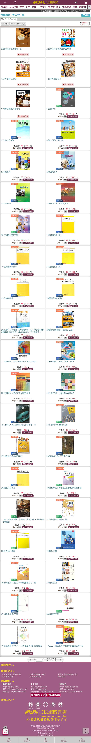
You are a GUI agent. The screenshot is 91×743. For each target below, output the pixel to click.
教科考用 (83, 7)
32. (57, 519)
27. (11, 456)
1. (11, 49)
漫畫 (75, 7)
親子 (58, 7)
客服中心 (27, 740)
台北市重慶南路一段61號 (68, 687)
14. (54, 235)
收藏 (45, 740)
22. (60, 361)
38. (53, 614)
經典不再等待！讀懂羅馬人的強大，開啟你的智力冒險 (77, 11)
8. (55, 140)
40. (65, 646)
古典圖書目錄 (35, 677)
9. (5, 172)
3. (8, 79)
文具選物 (66, 7)
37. (9, 614)
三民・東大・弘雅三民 (11, 674)
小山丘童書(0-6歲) (37, 674)
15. (9, 267)
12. (57, 204)
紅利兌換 (60, 89)
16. (54, 267)
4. (54, 79)
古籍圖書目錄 (7, 677)
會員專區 (82, 740)
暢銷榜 (4, 7)
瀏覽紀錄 (64, 740)
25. (18, 425)
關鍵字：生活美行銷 (8, 19)
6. (51, 109)
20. (60, 330)
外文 (28, 7)
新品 (13, 7)
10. (52, 172)
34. (52, 551)
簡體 (34, 7)
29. (8, 488)
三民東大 (42, 7)
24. (60, 393)
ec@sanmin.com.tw (18, 692)
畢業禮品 (61, 677)
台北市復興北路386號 (11, 687)
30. (64, 488)
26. (57, 425)
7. (7, 140)
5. (10, 109)
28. (58, 456)
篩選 (86, 15)
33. (8, 551)
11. (6, 204)
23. (15, 393)
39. (21, 646)
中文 (22, 7)
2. (59, 49)
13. (9, 235)
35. (18, 583)
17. (7, 298)
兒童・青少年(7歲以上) (67, 674)
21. (18, 361)
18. (54, 298)
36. (52, 583)
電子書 (51, 7)
